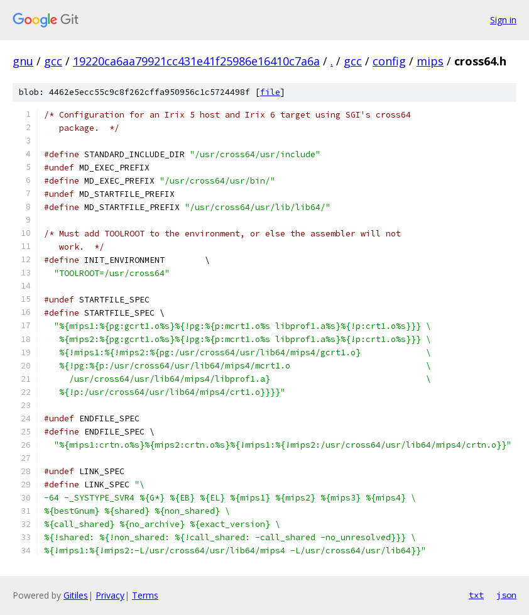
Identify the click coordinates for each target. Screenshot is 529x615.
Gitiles (75, 595)
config (389, 61)
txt (476, 595)
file (270, 92)
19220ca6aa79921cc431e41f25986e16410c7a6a (196, 61)
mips (430, 61)
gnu (23, 61)
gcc (53, 61)
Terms (145, 595)
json (506, 595)
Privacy (109, 595)
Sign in (503, 20)
